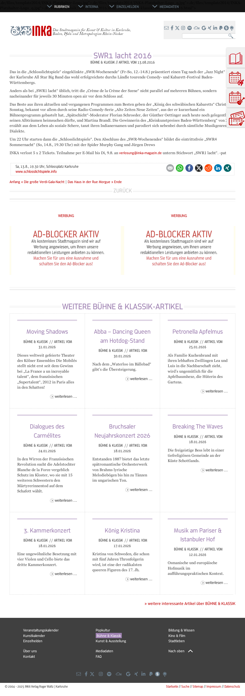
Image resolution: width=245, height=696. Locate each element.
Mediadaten (104, 651)
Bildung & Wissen (181, 630)
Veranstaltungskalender (41, 630)
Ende (118, 181)
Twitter (199, 168)
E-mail (170, 168)
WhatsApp (180, 168)
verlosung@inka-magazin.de (140, 153)
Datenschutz (232, 686)
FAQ (98, 656)
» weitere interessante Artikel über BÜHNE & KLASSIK (190, 603)
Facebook (189, 168)
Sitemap (198, 686)
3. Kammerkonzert (47, 530)
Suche (185, 686)
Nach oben (176, 651)
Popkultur (103, 630)
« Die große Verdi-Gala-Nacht (43, 181)
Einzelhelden (32, 641)
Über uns (30, 651)
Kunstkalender (34, 635)
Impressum (213, 686)
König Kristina (122, 530)
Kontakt (29, 656)
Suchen (231, 36)
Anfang (15, 181)
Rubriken (61, 6)
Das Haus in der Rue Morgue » (90, 181)
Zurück (122, 190)
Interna (91, 6)
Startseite (172, 686)
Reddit (208, 168)
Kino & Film (176, 635)
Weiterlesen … (66, 396)
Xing (227, 168)
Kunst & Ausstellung (111, 641)
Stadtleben (176, 641)
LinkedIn (218, 168)
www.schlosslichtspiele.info (36, 171)
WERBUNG (66, 215)
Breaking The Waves (198, 426)
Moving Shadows (47, 331)
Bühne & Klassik (36, 341)
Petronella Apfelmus (198, 331)
